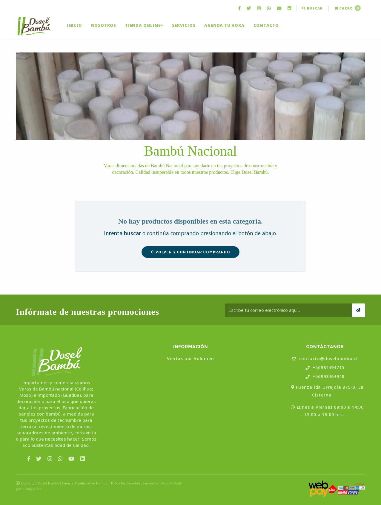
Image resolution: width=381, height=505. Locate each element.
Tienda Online (144, 25)
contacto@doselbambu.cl (325, 359)
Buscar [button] (312, 8)
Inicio (74, 25)
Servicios (183, 25)
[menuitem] (240, 8)
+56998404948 (324, 376)
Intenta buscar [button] (122, 233)
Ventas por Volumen (190, 359)
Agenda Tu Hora (224, 25)
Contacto (266, 25)
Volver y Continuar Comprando (190, 252)
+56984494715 (324, 367)
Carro (347, 8)
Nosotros (103, 25)
